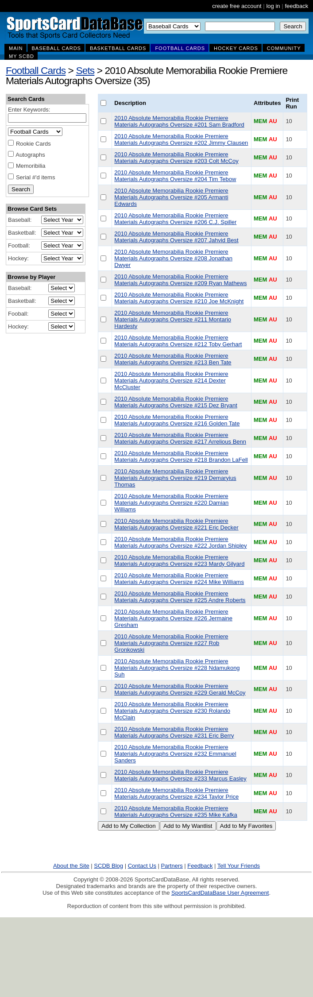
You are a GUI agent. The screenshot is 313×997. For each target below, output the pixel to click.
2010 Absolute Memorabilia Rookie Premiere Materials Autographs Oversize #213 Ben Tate (172, 359)
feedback (296, 6)
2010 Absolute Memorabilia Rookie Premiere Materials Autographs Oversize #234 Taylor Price (176, 793)
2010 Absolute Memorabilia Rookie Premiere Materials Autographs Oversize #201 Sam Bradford (179, 121)
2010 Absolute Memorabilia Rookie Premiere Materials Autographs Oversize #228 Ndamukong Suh (177, 668)
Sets (85, 70)
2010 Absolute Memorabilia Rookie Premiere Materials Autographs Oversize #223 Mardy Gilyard (179, 560)
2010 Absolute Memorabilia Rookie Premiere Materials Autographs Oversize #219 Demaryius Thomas (175, 478)
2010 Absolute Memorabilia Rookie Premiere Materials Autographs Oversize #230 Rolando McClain (172, 711)
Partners (172, 865)
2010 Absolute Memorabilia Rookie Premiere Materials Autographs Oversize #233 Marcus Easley (180, 775)
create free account (236, 6)
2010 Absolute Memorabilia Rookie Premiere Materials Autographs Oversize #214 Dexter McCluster (171, 380)
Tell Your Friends (238, 865)
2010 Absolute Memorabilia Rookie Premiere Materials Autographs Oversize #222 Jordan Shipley (180, 542)
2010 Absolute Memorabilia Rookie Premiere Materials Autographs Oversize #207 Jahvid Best (176, 236)
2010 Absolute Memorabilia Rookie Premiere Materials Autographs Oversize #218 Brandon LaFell (180, 456)
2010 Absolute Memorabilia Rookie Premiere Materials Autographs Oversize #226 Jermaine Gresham (173, 618)
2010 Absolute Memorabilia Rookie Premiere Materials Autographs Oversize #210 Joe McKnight (178, 298)
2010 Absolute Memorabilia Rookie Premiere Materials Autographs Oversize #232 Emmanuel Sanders (175, 754)
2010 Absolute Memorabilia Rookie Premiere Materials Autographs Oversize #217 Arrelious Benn (180, 438)
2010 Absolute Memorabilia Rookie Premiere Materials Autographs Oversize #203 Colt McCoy (176, 157)
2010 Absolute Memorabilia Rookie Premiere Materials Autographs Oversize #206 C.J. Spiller (175, 218)
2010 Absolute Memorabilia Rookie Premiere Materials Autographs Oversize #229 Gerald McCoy (179, 689)
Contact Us (142, 865)
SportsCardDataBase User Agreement (220, 892)
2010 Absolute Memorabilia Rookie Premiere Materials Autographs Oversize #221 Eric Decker (176, 524)
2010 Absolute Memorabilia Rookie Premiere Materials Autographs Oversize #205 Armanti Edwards (171, 197)
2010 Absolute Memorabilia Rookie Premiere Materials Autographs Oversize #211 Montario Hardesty (172, 319)
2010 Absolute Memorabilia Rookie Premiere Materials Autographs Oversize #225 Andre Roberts (179, 596)
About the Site (71, 865)
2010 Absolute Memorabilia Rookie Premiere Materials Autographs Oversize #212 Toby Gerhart (178, 341)
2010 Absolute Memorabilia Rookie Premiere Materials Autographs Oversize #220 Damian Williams (171, 503)
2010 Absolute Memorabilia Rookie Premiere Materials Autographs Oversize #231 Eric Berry (174, 732)
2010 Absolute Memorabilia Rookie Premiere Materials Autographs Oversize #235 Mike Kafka (175, 811)
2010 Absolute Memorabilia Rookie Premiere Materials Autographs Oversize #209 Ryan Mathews (180, 279)
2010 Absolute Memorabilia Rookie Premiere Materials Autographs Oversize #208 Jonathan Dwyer (173, 258)
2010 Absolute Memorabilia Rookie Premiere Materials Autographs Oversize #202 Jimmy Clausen (181, 139)
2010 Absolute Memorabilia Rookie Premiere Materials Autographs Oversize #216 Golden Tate (177, 420)
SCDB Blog (108, 865)
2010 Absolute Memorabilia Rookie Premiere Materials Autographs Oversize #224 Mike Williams (179, 578)
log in (273, 6)
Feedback (200, 865)
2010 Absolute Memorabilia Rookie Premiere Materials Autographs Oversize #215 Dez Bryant (175, 402)
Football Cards (36, 70)
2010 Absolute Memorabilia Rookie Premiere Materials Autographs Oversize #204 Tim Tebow (175, 175)
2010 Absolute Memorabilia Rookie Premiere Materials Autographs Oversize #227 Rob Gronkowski (171, 643)
